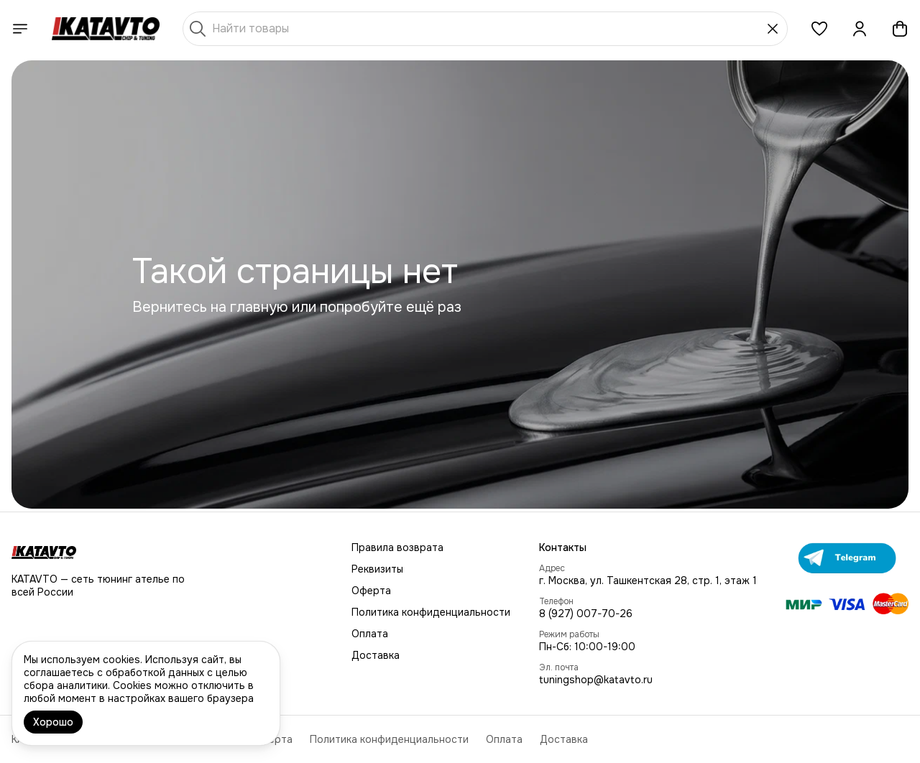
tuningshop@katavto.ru (596, 679)
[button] (819, 28)
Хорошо (53, 722)
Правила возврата (397, 547)
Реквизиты (377, 569)
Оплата (369, 633)
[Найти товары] (485, 28)
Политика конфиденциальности (430, 612)
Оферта (371, 590)
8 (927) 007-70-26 (585, 613)
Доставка (375, 655)
